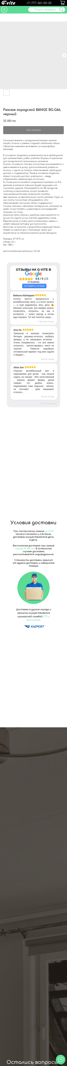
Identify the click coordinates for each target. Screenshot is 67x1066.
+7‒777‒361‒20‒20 (39, 3)
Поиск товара (45, 9)
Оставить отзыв (34, 286)
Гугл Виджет (48, 403)
